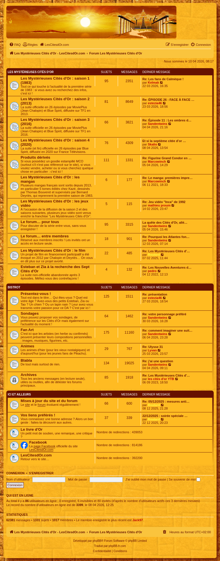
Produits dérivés (35, 157)
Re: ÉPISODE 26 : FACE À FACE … (168, 99)
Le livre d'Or (31, 429)
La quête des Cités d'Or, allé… (164, 222)
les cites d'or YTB (161, 379)
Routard (154, 254)
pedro (152, 271)
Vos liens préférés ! (38, 415)
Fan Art (27, 330)
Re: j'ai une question (157, 361)
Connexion (15, 473)
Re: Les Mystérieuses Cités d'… (166, 251)
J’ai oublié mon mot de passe (145, 479)
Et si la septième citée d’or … (164, 141)
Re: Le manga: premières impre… (167, 178)
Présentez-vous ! (36, 294)
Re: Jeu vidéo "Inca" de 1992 (163, 202)
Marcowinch (157, 161)
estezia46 (155, 103)
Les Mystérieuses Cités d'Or (31, 72)
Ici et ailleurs (19, 394)
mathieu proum (159, 205)
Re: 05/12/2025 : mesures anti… (165, 401)
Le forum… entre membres (45, 236)
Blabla (26, 360)
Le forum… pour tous (40, 222)
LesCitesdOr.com (41, 449)
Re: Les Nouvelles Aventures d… (167, 267)
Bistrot (14, 287)
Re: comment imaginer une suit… (167, 330)
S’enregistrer (41, 473)
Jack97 (137, 520)
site (27, 404)
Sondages (30, 313)
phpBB (97, 540)
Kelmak (153, 82)
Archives (29, 375)
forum (42, 404)
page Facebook (44, 446)
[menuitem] (15, 44)
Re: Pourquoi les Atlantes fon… (166, 237)
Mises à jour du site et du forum (49, 401)
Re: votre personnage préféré (164, 314)
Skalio (152, 144)
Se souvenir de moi (184, 479)
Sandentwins (157, 123)
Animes (27, 346)
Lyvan (152, 350)
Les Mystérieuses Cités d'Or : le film (53, 250)
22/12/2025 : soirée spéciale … (165, 416)
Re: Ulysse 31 (152, 347)
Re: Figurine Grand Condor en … (167, 158)
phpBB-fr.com (117, 546)
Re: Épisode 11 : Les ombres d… (166, 120)
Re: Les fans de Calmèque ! (163, 79)
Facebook (38, 442)
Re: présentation (154, 294)
